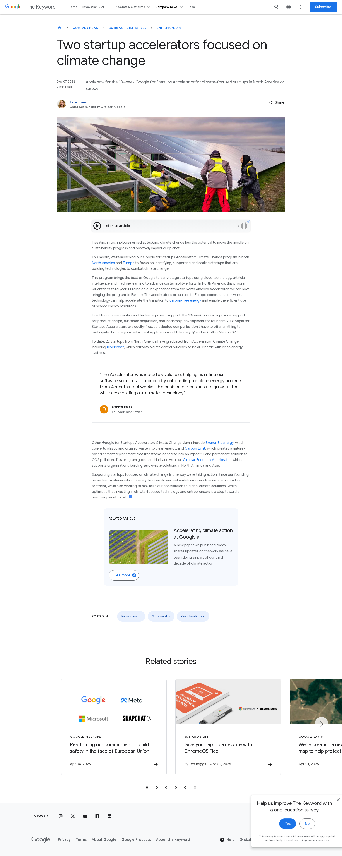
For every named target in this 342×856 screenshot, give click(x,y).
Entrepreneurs (169, 28)
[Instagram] (60, 816)
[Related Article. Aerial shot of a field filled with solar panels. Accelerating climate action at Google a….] (171, 547)
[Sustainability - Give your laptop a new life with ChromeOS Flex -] (228, 727)
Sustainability (161, 616)
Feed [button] (191, 7)
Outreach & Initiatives (127, 28)
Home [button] (73, 7)
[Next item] (321, 723)
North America (103, 263)
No (297, 831)
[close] (328, 807)
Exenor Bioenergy (219, 443)
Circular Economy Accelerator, (207, 460)
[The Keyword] (59, 27)
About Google (104, 839)
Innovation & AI (96, 7)
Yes (278, 831)
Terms (81, 839)
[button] (276, 102)
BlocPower (115, 347)
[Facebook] (97, 816)
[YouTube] (85, 816)
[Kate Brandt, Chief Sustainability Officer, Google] (142, 104)
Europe (128, 263)
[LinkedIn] (109, 816)
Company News (85, 28)
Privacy (64, 839)
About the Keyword (173, 839)
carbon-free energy (185, 300)
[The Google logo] (40, 839)
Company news (169, 7)
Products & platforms (133, 7)
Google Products (136, 839)
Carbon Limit (195, 448)
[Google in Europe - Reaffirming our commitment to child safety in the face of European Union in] (113, 727)
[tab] (147, 787)
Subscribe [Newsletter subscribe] (323, 7)
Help (226, 839)
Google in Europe (193, 616)
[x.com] (73, 816)
